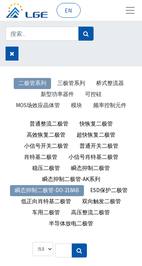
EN (68, 10)
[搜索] (86, 34)
